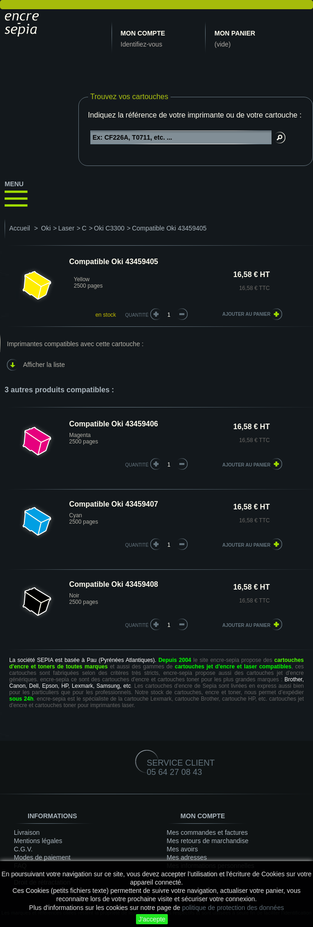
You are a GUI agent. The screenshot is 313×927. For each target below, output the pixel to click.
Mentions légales (38, 840)
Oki (46, 228)
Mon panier (234, 33)
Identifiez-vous (141, 44)
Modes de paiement (42, 857)
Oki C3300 (109, 228)
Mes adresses (187, 857)
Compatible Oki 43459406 (113, 424)
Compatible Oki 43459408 (113, 584)
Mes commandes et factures (207, 832)
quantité (137, 464)
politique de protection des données (233, 907)
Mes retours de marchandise (207, 841)
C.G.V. (23, 849)
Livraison (27, 832)
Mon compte (143, 33)
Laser (66, 228)
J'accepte (151, 919)
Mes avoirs (182, 849)
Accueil (19, 228)
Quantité (137, 315)
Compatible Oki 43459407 (113, 504)
